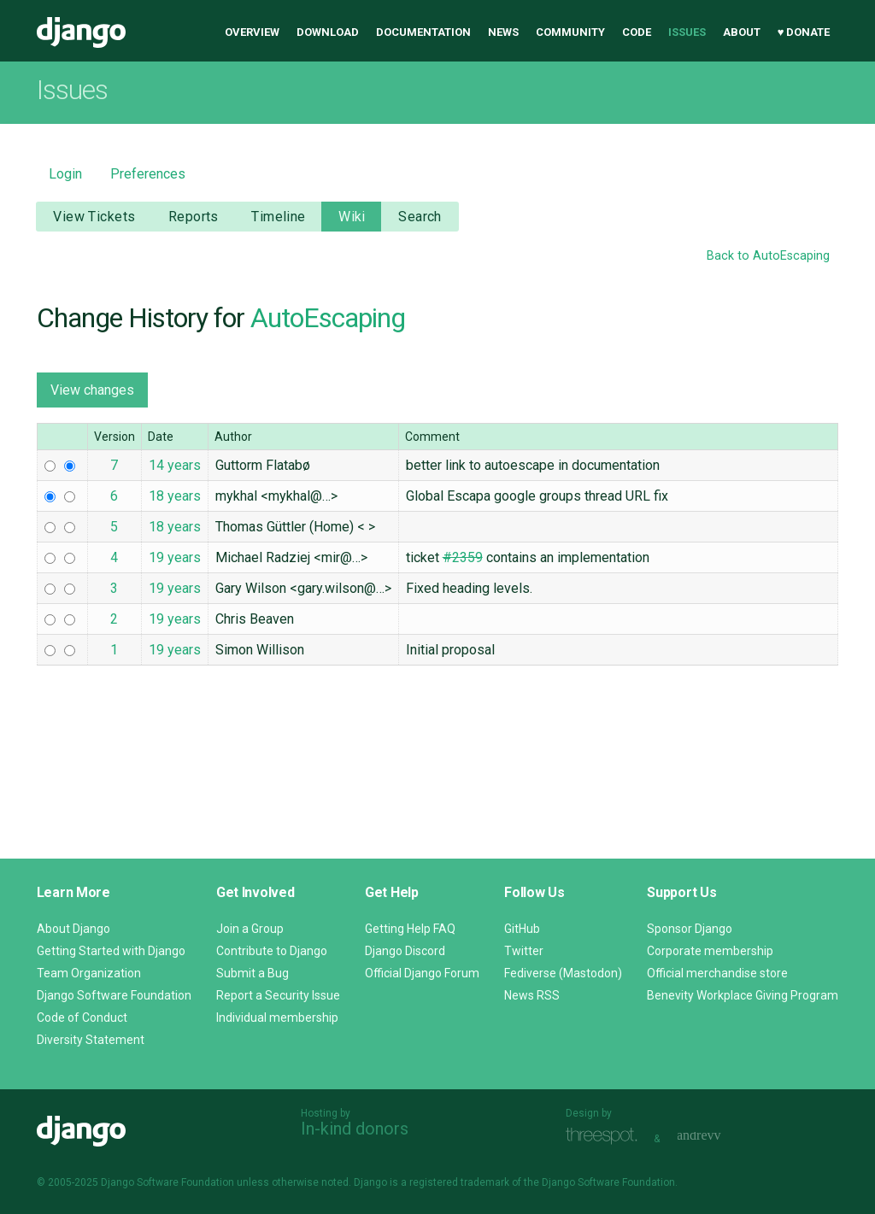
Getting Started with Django (111, 951)
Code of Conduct (82, 1017)
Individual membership (277, 1017)
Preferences (147, 174)
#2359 (463, 557)
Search (420, 216)
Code (636, 32)
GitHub (522, 928)
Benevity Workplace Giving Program (742, 995)
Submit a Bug (252, 973)
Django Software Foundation (114, 995)
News (503, 32)
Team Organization (89, 973)
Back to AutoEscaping (768, 256)
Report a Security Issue (278, 995)
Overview (252, 32)
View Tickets (94, 216)
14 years (175, 465)
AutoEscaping (327, 318)
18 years (175, 496)
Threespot (606, 1137)
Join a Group (250, 928)
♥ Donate (804, 32)
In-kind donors (354, 1128)
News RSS (532, 995)
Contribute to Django (271, 951)
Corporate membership (710, 951)
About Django (73, 928)
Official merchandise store (717, 973)
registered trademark (459, 1182)
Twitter (523, 951)
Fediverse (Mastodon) (563, 973)
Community (570, 32)
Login (65, 174)
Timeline (278, 216)
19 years (175, 557)
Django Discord (405, 951)
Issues (687, 32)
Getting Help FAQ (410, 928)
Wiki (352, 216)
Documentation (423, 32)
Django (81, 32)
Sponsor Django (689, 928)
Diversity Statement (90, 1040)
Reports (193, 216)
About (741, 32)
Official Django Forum (422, 973)
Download (328, 32)
